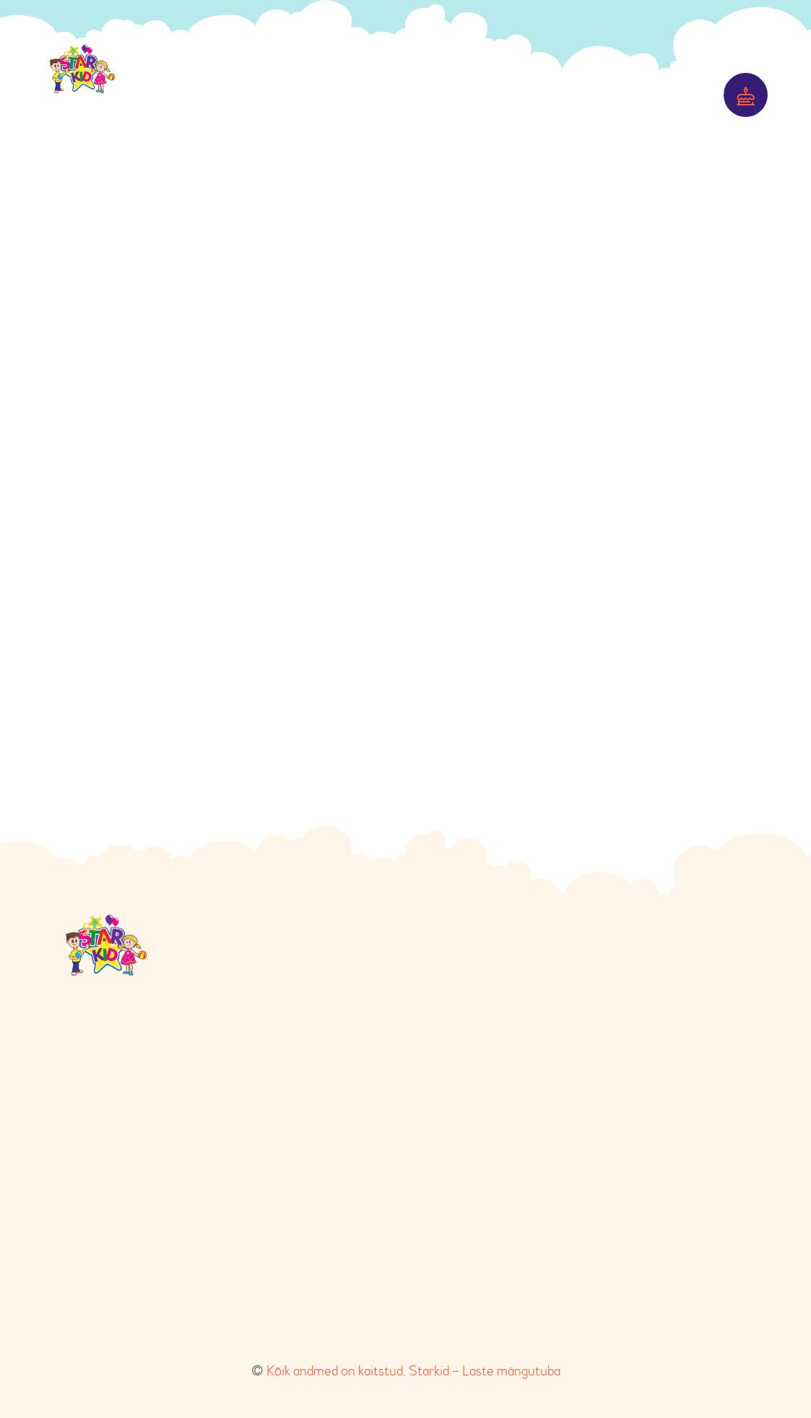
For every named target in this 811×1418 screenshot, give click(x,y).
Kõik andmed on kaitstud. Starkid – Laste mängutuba (413, 1371)
